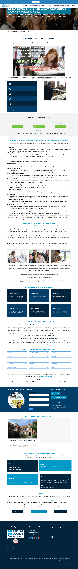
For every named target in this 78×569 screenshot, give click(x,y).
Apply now (45, 1)
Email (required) (32, 397)
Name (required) (32, 392)
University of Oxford (34, 534)
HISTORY (60, 352)
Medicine (49, 5)
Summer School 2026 (42, 5)
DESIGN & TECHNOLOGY (17, 367)
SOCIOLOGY (60, 367)
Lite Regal (25, 5)
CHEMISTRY (17, 363)
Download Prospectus (61, 511)
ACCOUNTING (17, 352)
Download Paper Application (59, 397)
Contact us (41, 1)
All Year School (62, 5)
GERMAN (39, 367)
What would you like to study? (35, 402)
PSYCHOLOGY (60, 363)
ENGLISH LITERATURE (39, 352)
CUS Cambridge (32, 530)
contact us (36, 457)
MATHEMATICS (60, 356)
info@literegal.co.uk (13, 548)
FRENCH (39, 356)
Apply (68, 5)
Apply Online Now (17, 511)
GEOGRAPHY (39, 363)
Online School (56, 5)
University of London (34, 532)
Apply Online (55, 393)
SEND (31, 408)
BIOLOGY (17, 356)
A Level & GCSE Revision (33, 5)
